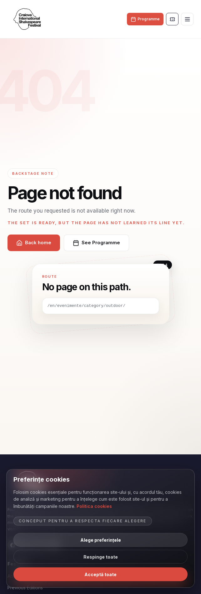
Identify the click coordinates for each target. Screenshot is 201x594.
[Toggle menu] (187, 19)
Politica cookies (94, 506)
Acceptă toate (100, 574)
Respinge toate (100, 557)
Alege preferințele (100, 540)
